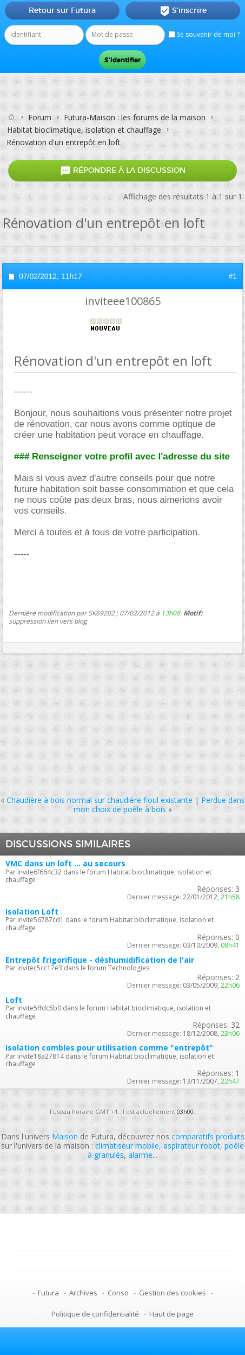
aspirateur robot (191, 1145)
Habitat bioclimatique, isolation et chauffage (84, 130)
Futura (48, 1293)
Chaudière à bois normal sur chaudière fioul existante (99, 800)
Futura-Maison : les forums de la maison (135, 117)
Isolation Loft (31, 911)
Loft (13, 1000)
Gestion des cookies (172, 1293)
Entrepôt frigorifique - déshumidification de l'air (99, 960)
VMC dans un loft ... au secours (65, 863)
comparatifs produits (207, 1136)
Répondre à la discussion (123, 170)
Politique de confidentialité (95, 1314)
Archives (83, 1293)
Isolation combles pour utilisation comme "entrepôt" (109, 1047)
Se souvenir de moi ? (204, 34)
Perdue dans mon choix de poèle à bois (159, 804)
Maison (65, 1136)
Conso (118, 1293)
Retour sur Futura (62, 10)
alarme (140, 1155)
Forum (39, 117)
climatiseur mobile (127, 1145)
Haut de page (171, 1314)
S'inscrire (183, 10)
